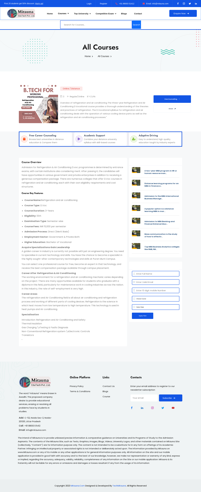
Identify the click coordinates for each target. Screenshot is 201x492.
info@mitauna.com (36, 430)
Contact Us (109, 386)
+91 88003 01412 (125, 4)
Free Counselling (172, 99)
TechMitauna (119, 485)
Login (89, 4)
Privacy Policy (76, 386)
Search (136, 24)
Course (106, 396)
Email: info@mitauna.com (155, 4)
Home (50, 13)
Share (172, 109)
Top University (81, 13)
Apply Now (142, 316)
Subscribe (170, 398)
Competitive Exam (105, 13)
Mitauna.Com (78, 485)
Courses (63, 13)
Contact (138, 13)
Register (103, 4)
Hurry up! (39, 3)
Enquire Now (183, 13)
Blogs (124, 13)
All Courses (103, 56)
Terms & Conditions (80, 391)
